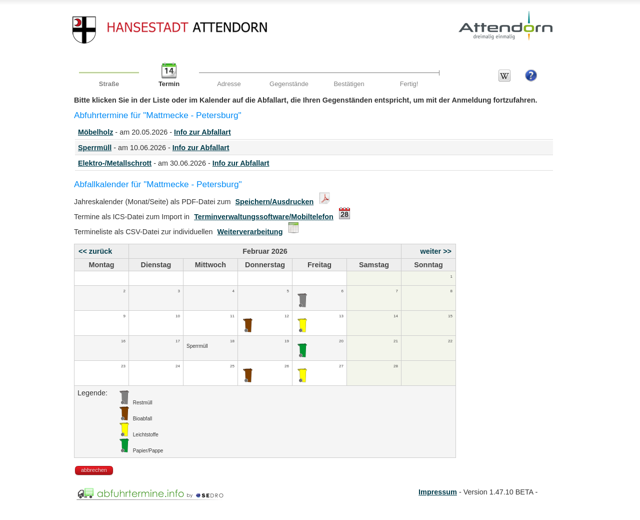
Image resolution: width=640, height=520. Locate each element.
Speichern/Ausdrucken (275, 202)
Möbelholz (95, 132)
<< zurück (95, 251)
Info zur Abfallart (202, 132)
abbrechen (94, 470)
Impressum (437, 492)
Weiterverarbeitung (250, 232)
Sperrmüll (95, 148)
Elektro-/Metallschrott (115, 163)
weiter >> (436, 251)
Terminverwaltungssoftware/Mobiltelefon (264, 217)
